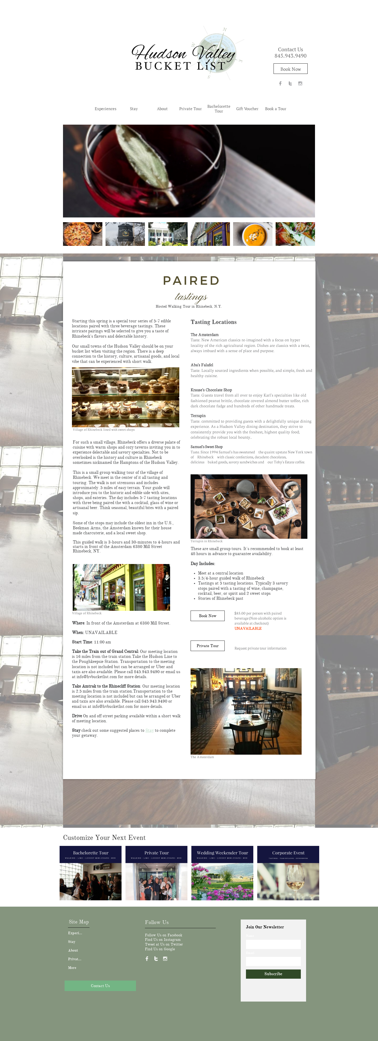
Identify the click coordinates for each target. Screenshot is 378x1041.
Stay (149, 730)
